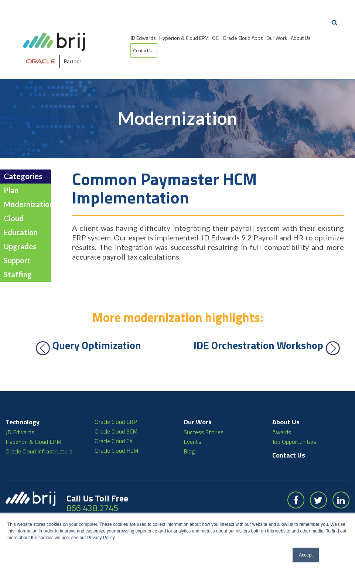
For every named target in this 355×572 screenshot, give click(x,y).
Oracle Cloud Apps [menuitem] (243, 38)
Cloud (14, 199)
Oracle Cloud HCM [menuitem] (116, 431)
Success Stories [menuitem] (203, 412)
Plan (11, 171)
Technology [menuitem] (23, 402)
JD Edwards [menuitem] (143, 38)
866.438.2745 (92, 488)
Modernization (29, 185)
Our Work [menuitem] (276, 38)
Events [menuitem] (192, 422)
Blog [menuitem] (189, 431)
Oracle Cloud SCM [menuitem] (116, 411)
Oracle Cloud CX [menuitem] (114, 421)
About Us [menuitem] (301, 38)
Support (17, 241)
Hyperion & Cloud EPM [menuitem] (184, 38)
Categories (23, 156)
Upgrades (20, 227)
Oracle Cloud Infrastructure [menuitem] (39, 431)
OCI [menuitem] (215, 38)
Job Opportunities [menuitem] (294, 422)
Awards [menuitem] (281, 412)
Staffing (18, 255)
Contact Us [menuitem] (144, 50)
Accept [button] (306, 555)
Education (21, 213)
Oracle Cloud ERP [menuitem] (116, 402)
